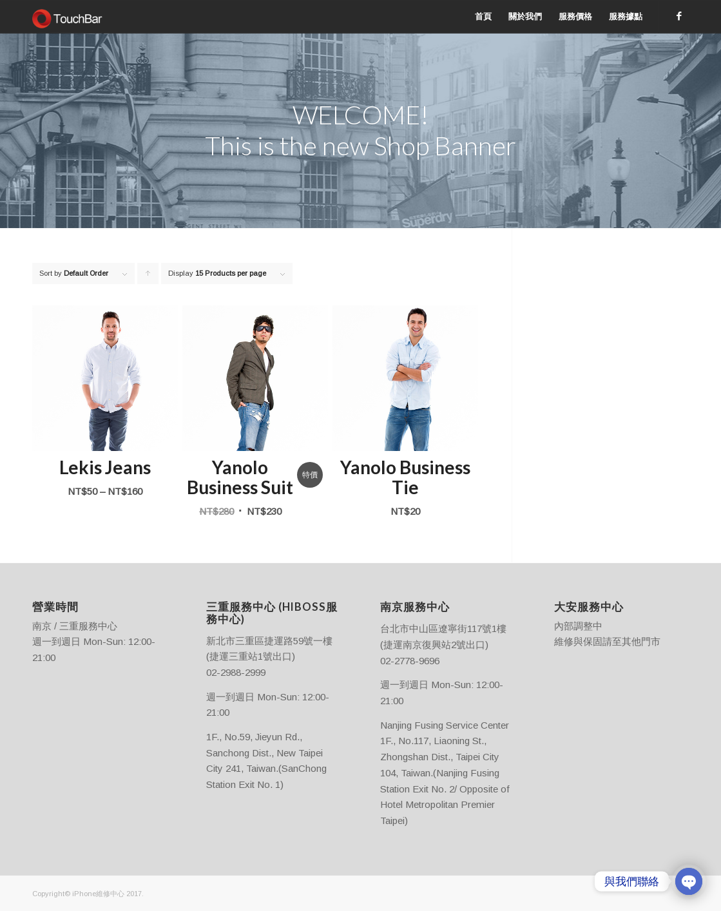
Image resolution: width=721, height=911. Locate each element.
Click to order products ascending (148, 276)
